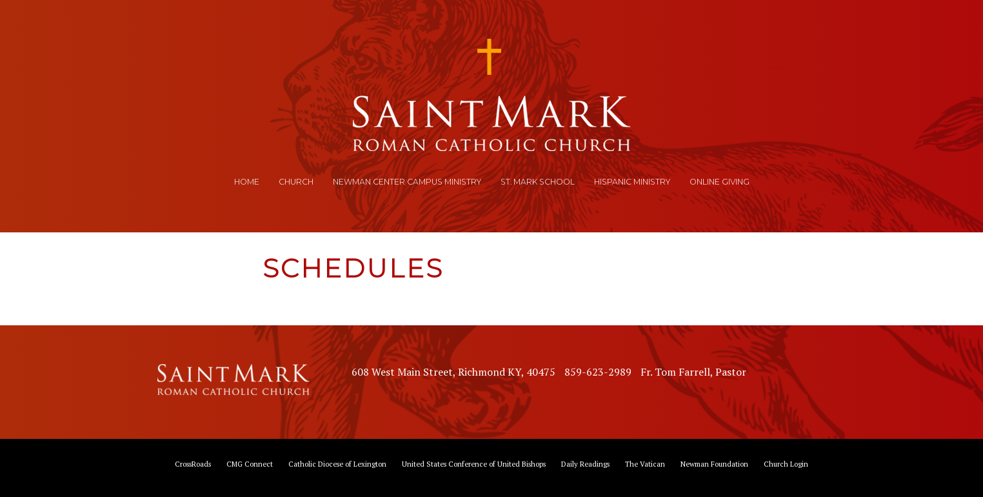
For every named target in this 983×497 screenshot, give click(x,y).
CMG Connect (249, 464)
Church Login (786, 464)
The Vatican (645, 464)
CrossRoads (193, 464)
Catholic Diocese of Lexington (337, 464)
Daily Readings (585, 464)
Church (296, 182)
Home (246, 182)
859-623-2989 (597, 372)
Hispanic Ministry (632, 182)
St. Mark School (538, 182)
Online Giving (720, 182)
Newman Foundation (714, 464)
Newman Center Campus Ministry (407, 182)
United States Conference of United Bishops (474, 464)
